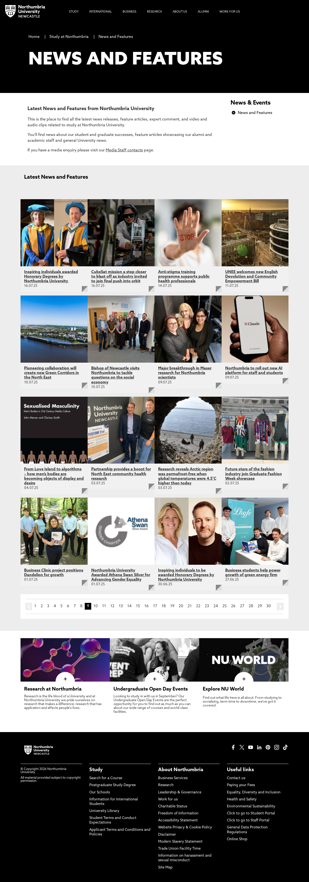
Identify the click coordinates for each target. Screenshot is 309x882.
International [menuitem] (100, 11)
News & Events (251, 103)
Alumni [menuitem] (203, 11)
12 (112, 606)
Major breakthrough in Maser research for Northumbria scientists (184, 373)
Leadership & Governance (179, 792)
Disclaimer (167, 835)
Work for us (168, 799)
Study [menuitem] (74, 11)
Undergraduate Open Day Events (150, 689)
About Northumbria (180, 770)
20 (181, 606)
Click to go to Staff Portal (248, 820)
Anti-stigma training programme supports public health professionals (184, 276)
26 (233, 606)
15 (138, 606)
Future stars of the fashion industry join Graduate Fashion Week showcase (253, 473)
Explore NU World (223, 689)
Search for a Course (105, 778)
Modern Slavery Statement (180, 842)
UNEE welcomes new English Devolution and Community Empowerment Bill (251, 276)
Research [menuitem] (154, 11)
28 (251, 606)
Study (96, 770)
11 (104, 606)
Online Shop (237, 839)
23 (207, 606)
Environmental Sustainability (251, 806)
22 (198, 606)
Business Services (173, 778)
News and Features (115, 37)
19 (172, 606)
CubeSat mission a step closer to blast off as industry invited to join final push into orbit (119, 276)
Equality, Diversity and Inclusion (254, 792)
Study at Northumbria (69, 37)
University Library (104, 811)
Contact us (236, 778)
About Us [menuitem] (180, 11)
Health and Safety (242, 799)
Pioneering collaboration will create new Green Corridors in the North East (51, 373)
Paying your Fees (241, 785)
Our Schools (99, 792)
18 (164, 606)
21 (190, 606)
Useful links (240, 770)
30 (268, 606)
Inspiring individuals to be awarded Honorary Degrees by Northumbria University (186, 575)
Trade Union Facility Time (179, 849)
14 (129, 606)
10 (95, 606)
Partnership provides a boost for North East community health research (121, 473)
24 (215, 606)
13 (121, 606)
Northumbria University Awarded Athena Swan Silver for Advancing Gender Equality (120, 575)
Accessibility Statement (178, 820)
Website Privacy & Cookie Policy (185, 827)
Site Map (165, 867)
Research (166, 785)
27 (242, 606)
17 (155, 606)
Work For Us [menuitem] (229, 11)
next (280, 606)
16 (146, 606)
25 (224, 606)
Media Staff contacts (124, 150)
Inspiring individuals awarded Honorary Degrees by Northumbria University (51, 276)
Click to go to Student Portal (251, 813)
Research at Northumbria (53, 689)
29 (260, 606)
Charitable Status (172, 806)
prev (28, 606)
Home (34, 37)
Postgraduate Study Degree (112, 785)
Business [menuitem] (129, 11)
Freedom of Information (178, 813)
